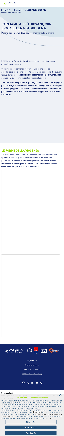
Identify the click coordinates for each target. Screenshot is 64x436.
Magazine (32, 360)
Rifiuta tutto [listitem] (30, 422)
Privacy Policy (11, 416)
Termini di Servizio (40, 414)
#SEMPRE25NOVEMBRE (36, 10)
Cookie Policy (38, 412)
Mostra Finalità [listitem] (30, 427)
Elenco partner (49, 418)
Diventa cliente (32, 365)
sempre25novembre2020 (11, 12)
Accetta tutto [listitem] (31, 433)
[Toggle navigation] (59, 3)
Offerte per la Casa (32, 369)
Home (3, 10)
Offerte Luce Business (32, 374)
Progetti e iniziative (16, 10)
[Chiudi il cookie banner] (60, 394)
